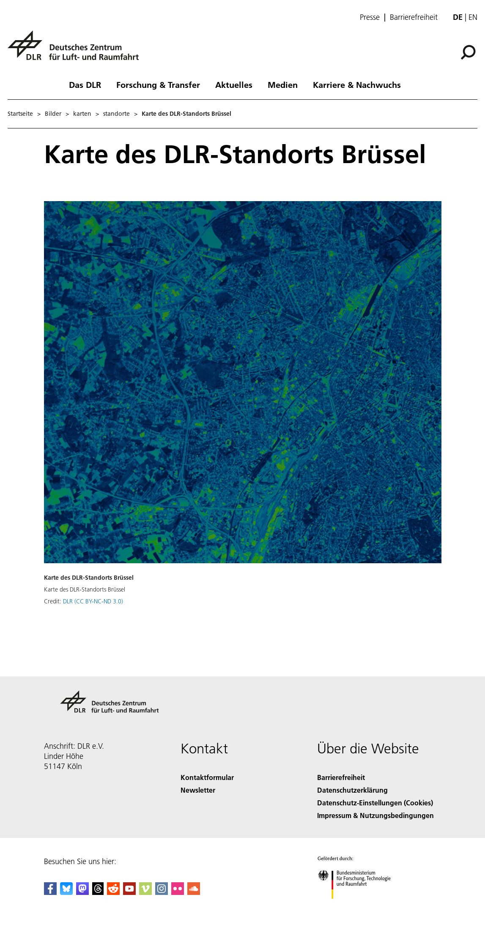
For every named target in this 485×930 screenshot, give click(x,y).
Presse (370, 17)
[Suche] (468, 52)
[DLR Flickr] (177, 892)
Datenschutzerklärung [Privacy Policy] (352, 789)
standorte (116, 114)
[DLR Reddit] (113, 892)
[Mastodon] (82, 892)
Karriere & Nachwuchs (357, 84)
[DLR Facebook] (50, 892)
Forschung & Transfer (158, 84)
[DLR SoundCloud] (193, 892)
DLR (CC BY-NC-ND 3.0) (93, 601)
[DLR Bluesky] (66, 892)
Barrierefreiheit (414, 17)
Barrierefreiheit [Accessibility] (341, 777)
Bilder (53, 114)
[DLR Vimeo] (145, 892)
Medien (283, 84)
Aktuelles (233, 84)
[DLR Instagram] (161, 892)
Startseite (20, 114)
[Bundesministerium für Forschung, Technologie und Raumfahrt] (358, 906)
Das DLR (85, 84)
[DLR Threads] (98, 892)
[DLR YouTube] (129, 892)
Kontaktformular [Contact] (207, 777)
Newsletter (198, 789)
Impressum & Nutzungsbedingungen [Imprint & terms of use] (375, 815)
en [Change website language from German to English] (473, 17)
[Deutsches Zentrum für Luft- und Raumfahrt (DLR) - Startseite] (76, 50)
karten (82, 114)
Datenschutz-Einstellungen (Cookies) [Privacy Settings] (375, 802)
